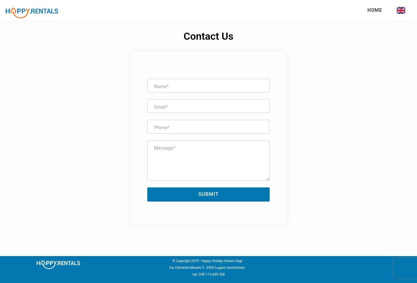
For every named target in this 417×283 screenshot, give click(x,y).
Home (374, 10)
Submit (208, 194)
